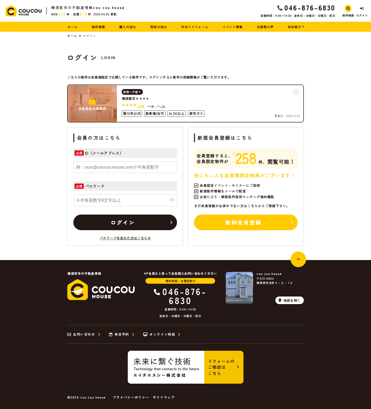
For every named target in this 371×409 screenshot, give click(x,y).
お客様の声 (265, 27)
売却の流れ (158, 27)
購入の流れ (127, 27)
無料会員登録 (243, 222)
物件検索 (98, 27)
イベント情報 (232, 27)
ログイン (123, 222)
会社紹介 (294, 27)
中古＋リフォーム (194, 27)
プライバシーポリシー (131, 397)
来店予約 (119, 334)
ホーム (72, 27)
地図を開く (289, 300)
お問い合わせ (81, 334)
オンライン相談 (159, 334)
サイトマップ (164, 397)
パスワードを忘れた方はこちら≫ (125, 238)
